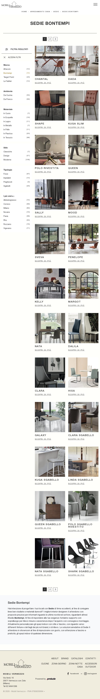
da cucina (8, 95)
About (55, 658)
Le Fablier (8, 81)
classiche (8, 152)
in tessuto (8, 138)
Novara (7, 212)
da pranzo (8, 99)
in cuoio (7, 113)
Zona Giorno (59, 663)
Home (24, 11)
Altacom (7, 69)
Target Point (9, 77)
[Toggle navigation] (95, 4)
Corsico (7, 204)
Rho (5, 220)
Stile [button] (6, 147)
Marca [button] (7, 65)
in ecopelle (8, 117)
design (6, 156)
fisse (6, 174)
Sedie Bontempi (70, 11)
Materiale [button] (8, 109)
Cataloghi (77, 658)
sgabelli (7, 186)
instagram (90, 673)
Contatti (90, 658)
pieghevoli (8, 182)
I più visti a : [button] (9, 196)
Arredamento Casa (40, 11)
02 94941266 (11, 686)
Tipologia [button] (8, 170)
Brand (65, 658)
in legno (7, 121)
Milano (6, 208)
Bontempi (8, 73)
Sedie (56, 11)
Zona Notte (75, 663)
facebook (73, 673)
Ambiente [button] (8, 91)
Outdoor (90, 667)
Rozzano (7, 224)
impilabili (7, 178)
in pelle (7, 129)
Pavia (6, 216)
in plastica (8, 134)
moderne (7, 160)
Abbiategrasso (10, 200)
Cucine (45, 663)
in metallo (8, 125)
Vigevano (7, 228)
